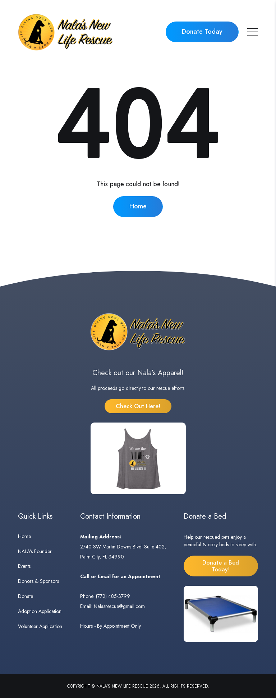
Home (138, 206)
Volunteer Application (40, 626)
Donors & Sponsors (38, 581)
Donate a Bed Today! (220, 566)
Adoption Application (39, 611)
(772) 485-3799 (113, 596)
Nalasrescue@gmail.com (119, 606)
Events (24, 566)
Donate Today (202, 31)
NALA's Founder (35, 551)
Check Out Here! (138, 406)
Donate (25, 596)
